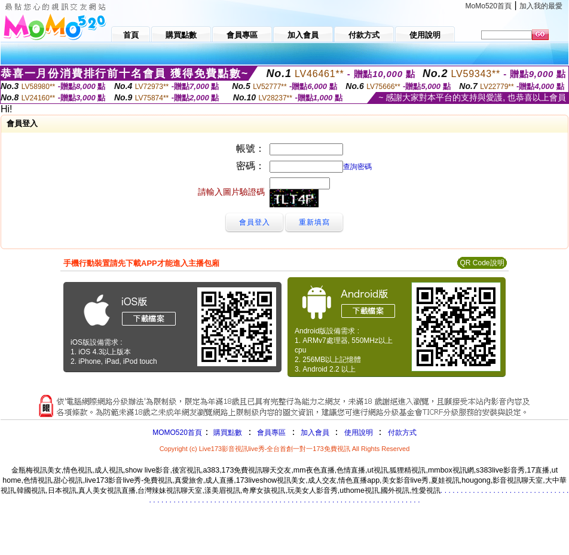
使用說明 (358, 432)
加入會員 (315, 432)
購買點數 (227, 432)
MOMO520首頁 (177, 432)
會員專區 (271, 432)
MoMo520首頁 (489, 6)
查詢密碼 (357, 166)
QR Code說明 (482, 263)
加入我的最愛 (540, 6)
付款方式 (402, 432)
